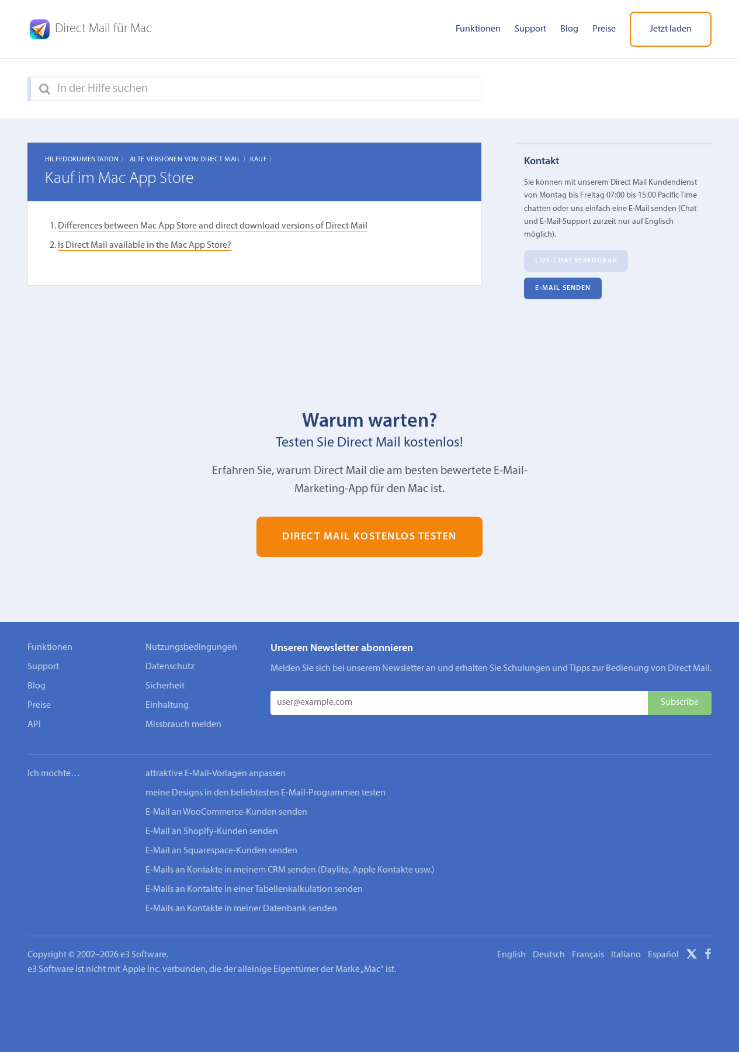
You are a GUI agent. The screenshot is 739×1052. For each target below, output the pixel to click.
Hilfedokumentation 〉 (86, 159)
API (34, 724)
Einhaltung (167, 705)
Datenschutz (170, 667)
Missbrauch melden (183, 724)
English (511, 955)
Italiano (626, 955)
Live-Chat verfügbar (576, 261)
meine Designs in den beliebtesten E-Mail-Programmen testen (265, 793)
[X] (692, 956)
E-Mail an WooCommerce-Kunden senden (226, 812)
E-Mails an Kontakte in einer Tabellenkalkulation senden (254, 889)
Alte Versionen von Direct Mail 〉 (190, 159)
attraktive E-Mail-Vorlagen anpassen (215, 773)
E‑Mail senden (563, 288)
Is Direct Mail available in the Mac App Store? (144, 245)
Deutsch (549, 955)
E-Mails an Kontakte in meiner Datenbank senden (241, 908)
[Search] (44, 89)
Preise (604, 29)
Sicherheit (165, 686)
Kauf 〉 (263, 159)
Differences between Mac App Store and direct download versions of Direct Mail (212, 226)
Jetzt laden (671, 29)
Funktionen (478, 29)
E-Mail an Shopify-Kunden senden (211, 831)
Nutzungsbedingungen (191, 647)
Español (663, 955)
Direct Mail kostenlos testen (369, 537)
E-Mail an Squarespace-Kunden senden (221, 851)
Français (588, 955)
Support (530, 29)
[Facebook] (708, 956)
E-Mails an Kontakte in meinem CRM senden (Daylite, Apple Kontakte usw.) (290, 870)
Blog (569, 29)
